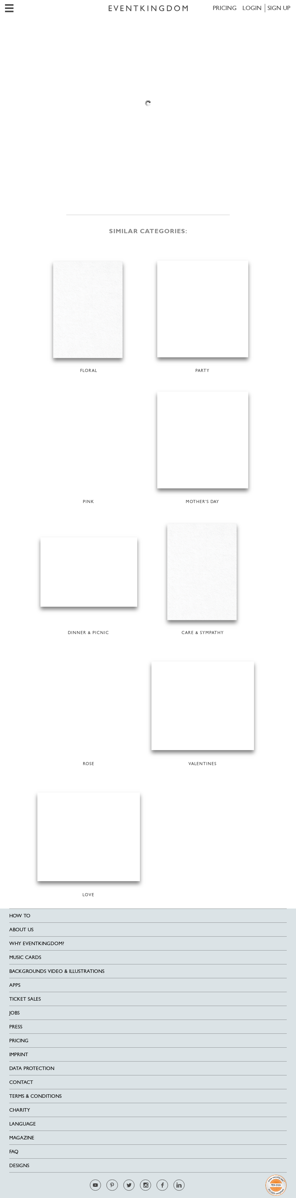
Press (15, 1027)
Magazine (21, 1138)
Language (22, 1124)
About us (21, 929)
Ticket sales (25, 999)
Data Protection (31, 1068)
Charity (19, 1110)
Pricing (225, 8)
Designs (19, 1165)
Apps (14, 985)
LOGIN (252, 8)
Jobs (14, 1013)
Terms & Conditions (35, 1096)
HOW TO (19, 916)
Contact (21, 1082)
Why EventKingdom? (36, 943)
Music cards (25, 957)
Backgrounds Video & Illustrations (56, 971)
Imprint (18, 1054)
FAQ (13, 1151)
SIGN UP (278, 8)
